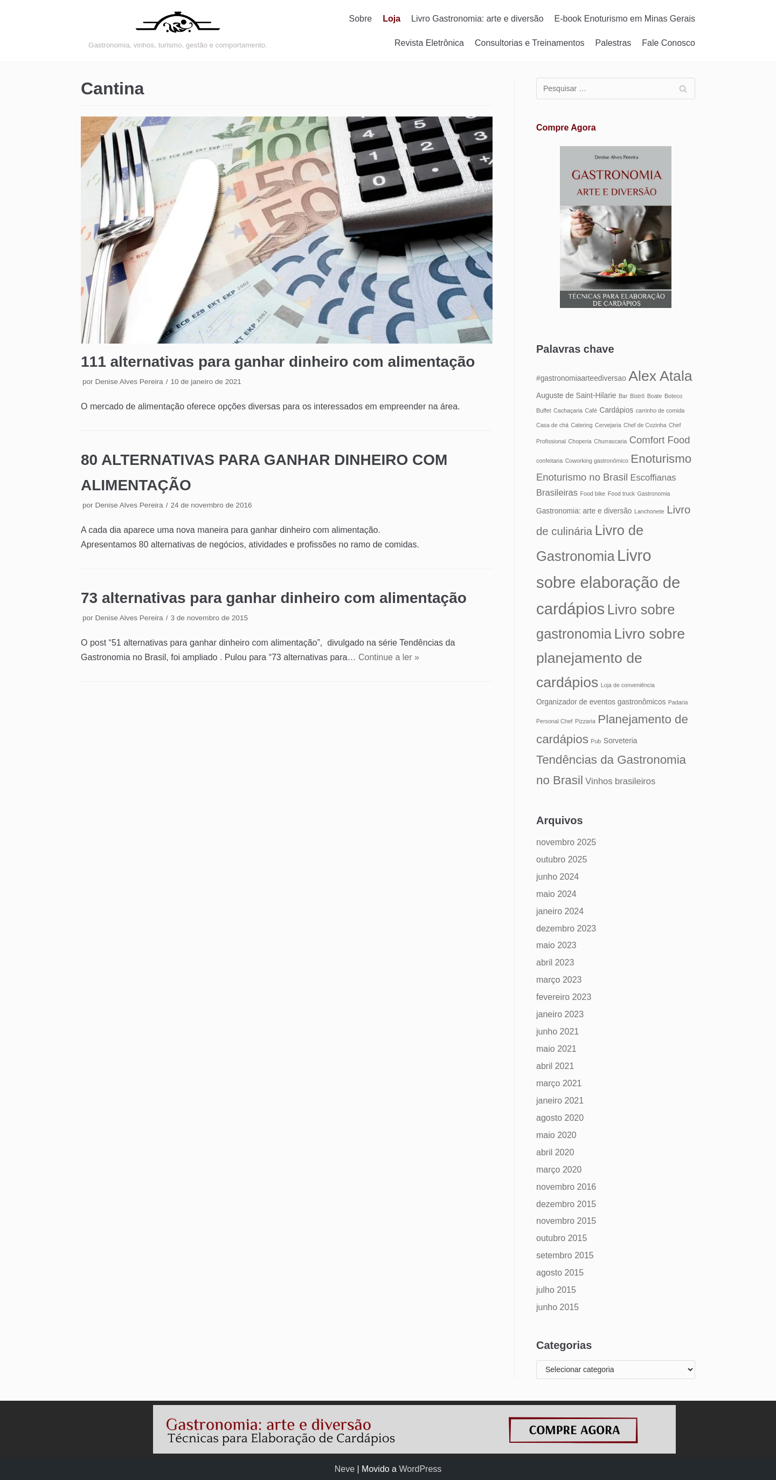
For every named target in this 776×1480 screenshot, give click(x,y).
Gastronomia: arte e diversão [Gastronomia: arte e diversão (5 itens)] (584, 511)
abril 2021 (555, 1066)
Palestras (613, 42)
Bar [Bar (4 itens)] (623, 396)
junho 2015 (557, 1307)
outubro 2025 (561, 859)
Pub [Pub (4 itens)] (596, 741)
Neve (345, 1469)
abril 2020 (555, 1152)
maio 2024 (556, 894)
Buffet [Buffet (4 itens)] (543, 410)
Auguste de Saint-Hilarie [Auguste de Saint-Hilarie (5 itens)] (576, 396)
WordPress (420, 1469)
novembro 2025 (566, 842)
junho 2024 (557, 876)
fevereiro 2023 (563, 997)
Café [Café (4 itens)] (591, 410)
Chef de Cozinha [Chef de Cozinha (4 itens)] (644, 425)
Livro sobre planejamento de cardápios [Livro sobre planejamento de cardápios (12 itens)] (610, 658)
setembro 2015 (565, 1255)
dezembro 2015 (566, 1204)
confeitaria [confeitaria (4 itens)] (549, 460)
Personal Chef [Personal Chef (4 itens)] (554, 721)
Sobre (360, 18)
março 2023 (559, 979)
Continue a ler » (388, 657)
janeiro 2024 (560, 911)
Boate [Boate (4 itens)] (654, 396)
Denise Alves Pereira (129, 382)
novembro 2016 (566, 1186)
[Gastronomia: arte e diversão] (177, 31)
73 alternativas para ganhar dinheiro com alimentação (274, 598)
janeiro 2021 (560, 1100)
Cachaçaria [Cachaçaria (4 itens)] (568, 410)
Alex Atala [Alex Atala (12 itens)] (660, 376)
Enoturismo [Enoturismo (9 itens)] (660, 458)
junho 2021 (557, 1031)
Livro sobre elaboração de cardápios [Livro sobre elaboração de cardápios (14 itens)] (608, 582)
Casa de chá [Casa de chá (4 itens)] (552, 425)
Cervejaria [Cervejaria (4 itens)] (608, 425)
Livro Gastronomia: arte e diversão (477, 18)
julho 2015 (556, 1289)
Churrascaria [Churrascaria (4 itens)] (610, 441)
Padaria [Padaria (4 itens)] (678, 702)
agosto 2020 (560, 1117)
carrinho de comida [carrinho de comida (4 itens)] (660, 410)
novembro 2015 (566, 1220)
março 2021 (559, 1083)
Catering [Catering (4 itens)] (581, 425)
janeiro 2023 (560, 1014)
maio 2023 (556, 945)
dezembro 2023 (566, 928)
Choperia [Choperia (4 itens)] (580, 441)
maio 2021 (556, 1048)
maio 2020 (556, 1135)
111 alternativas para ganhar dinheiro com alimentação (278, 361)
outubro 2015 (561, 1238)
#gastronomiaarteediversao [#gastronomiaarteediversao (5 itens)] (581, 378)
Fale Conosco (668, 42)
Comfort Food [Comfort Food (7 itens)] (659, 440)
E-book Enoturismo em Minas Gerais (625, 18)
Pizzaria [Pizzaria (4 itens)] (585, 721)
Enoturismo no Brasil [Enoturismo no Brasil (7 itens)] (582, 477)
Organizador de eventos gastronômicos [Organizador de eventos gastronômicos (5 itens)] (601, 702)
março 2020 (559, 1169)
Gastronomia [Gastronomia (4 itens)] (654, 493)
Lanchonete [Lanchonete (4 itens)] (649, 511)
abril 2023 (555, 962)
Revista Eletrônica (429, 42)
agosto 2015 (560, 1272)
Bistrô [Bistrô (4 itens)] (637, 396)
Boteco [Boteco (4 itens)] (673, 396)
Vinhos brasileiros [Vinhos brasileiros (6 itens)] (620, 781)
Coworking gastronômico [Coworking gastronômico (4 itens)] (596, 460)
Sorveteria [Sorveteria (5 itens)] (621, 741)
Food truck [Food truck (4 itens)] (621, 493)
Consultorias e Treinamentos (530, 42)
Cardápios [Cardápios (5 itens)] (616, 410)
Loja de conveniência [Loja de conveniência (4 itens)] (628, 685)
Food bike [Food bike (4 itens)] (592, 493)
